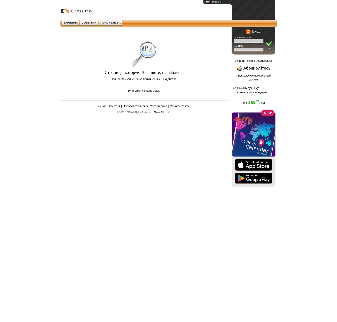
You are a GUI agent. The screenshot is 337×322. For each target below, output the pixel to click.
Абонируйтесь (256, 68)
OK (269, 48)
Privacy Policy (179, 106)
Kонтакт (114, 106)
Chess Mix (159, 112)
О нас (102, 106)
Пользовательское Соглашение (145, 106)
